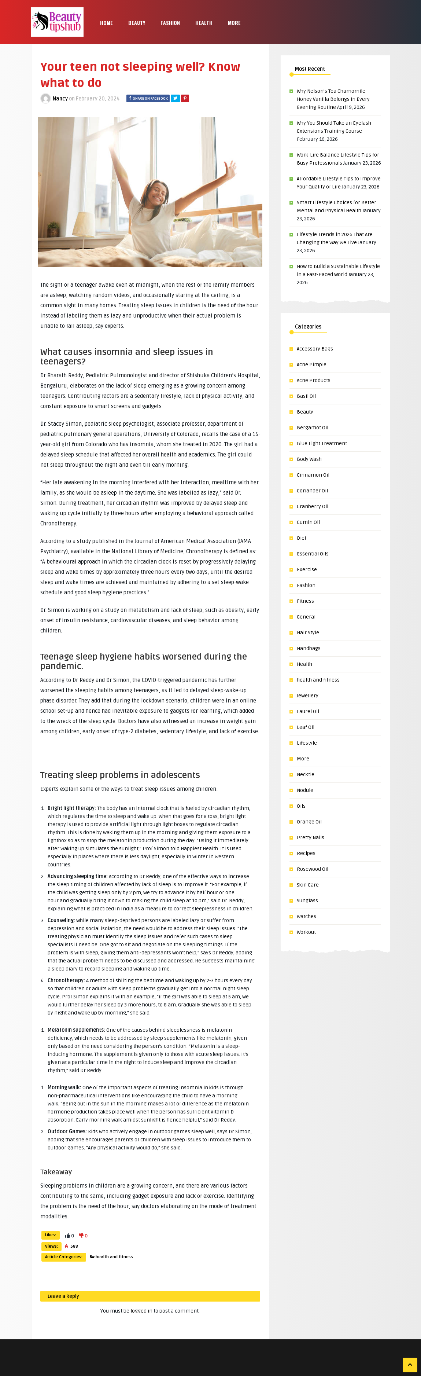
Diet (301, 538)
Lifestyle (307, 743)
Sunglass (307, 901)
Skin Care (308, 885)
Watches (306, 916)
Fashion (170, 22)
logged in (141, 1311)
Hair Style (308, 633)
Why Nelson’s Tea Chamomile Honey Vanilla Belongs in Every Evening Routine (333, 99)
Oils (301, 806)
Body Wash (309, 459)
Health (204, 22)
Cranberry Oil (312, 506)
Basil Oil (306, 396)
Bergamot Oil (312, 428)
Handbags (309, 648)
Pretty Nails (310, 837)
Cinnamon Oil (313, 475)
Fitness (305, 601)
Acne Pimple (311, 365)
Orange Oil (309, 822)
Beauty (136, 22)
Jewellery (307, 696)
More (234, 22)
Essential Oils (313, 554)
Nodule (305, 790)
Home (106, 22)
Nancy (60, 99)
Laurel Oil (308, 711)
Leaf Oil (305, 727)
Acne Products (313, 380)
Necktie (305, 774)
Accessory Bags (315, 349)
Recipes (306, 853)
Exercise (307, 569)
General (306, 617)
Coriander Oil (312, 491)
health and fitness (114, 1257)
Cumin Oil (308, 522)
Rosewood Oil (312, 869)
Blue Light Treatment (322, 443)
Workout (306, 932)
